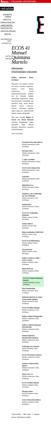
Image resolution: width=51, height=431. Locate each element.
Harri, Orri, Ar (27, 374)
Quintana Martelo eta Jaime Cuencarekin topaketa (32, 298)
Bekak (7, 34)
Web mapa (27, 414)
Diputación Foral (29, 1)
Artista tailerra (27, 224)
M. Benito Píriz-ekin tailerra (32, 142)
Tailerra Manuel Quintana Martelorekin (31, 326)
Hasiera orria (7, 16)
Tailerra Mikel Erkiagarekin (32, 316)
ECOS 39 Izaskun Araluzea (32, 355)
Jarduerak (7, 25)
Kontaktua (6, 43)
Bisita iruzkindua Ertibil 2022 (32, 232)
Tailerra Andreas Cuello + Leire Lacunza (31, 259)
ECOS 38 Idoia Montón (30, 383)
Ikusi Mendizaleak (28, 288)
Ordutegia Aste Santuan (30, 346)
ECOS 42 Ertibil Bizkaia (31, 241)
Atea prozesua (27, 249)
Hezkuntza (6, 28)
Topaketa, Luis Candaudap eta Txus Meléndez (31, 195)
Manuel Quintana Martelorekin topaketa (30, 337)
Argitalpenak (8, 31)
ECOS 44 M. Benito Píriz (31, 168)
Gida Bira (25, 177)
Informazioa (17, 68)
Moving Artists (27, 151)
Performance (26, 204)
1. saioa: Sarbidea (28, 159)
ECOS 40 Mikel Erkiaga (30, 308)
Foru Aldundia (16, 1)
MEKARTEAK (27, 269)
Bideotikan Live (27, 185)
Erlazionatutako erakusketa (24, 72)
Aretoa (7, 20)
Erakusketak (8, 22)
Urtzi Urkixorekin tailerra (31, 400)
